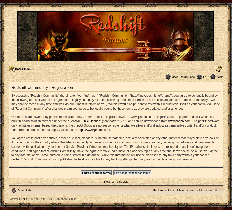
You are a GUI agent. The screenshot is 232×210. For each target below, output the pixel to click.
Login (220, 76)
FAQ (206, 76)
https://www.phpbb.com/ (94, 130)
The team (158, 190)
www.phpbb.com (179, 121)
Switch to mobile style (116, 181)
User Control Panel (183, 76)
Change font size (219, 69)
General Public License (84, 121)
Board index (23, 68)
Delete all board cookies (181, 190)
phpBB (26, 199)
